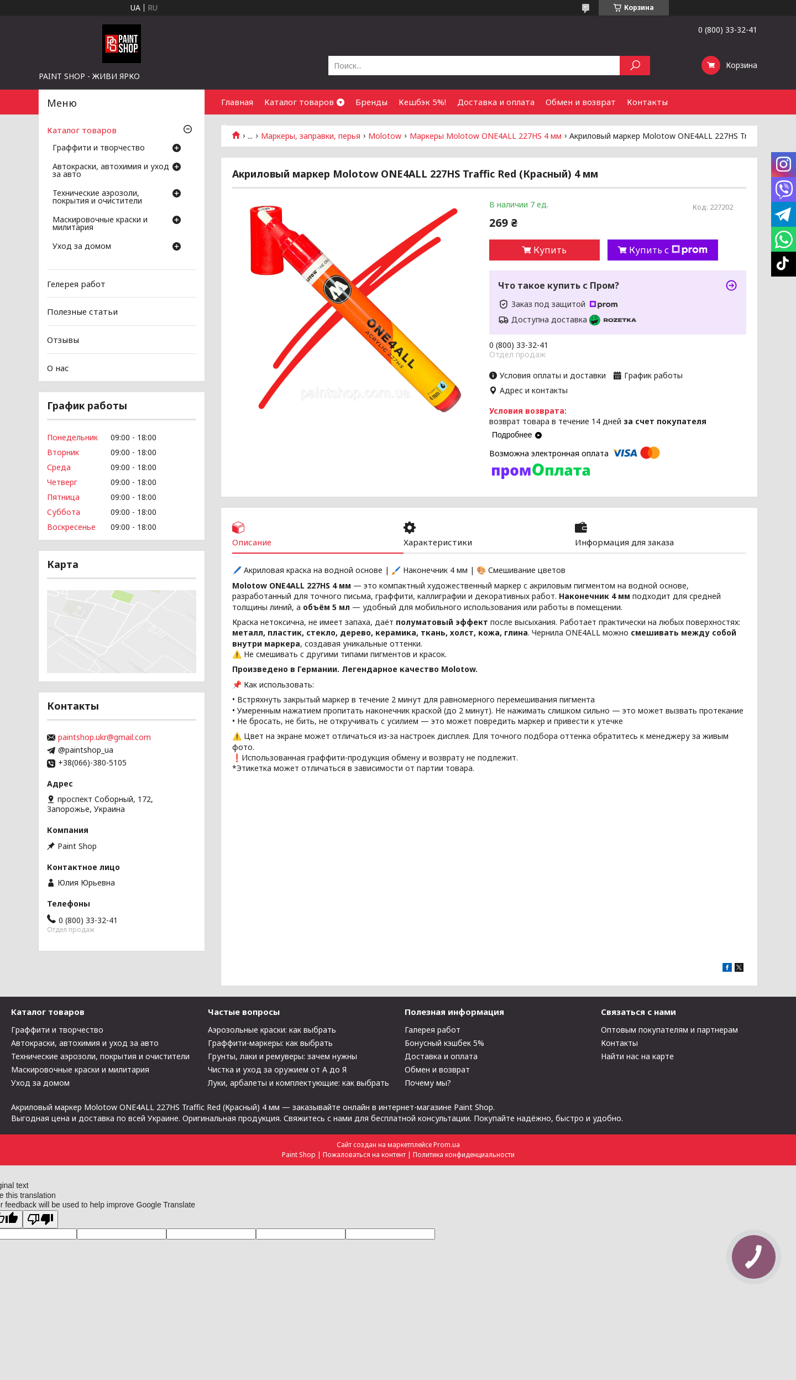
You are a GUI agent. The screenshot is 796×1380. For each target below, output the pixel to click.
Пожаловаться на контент (364, 1154)
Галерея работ (432, 1029)
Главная (237, 101)
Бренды (371, 101)
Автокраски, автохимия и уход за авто (111, 171)
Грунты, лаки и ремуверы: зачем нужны (282, 1056)
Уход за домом (82, 246)
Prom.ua (446, 1144)
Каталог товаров (299, 101)
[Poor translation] (40, 1219)
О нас (58, 367)
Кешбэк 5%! (422, 101)
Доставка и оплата (496, 101)
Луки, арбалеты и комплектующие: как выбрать (298, 1082)
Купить (550, 250)
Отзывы (63, 339)
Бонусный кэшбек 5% (444, 1043)
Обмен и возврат (581, 101)
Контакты (647, 101)
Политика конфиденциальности (464, 1154)
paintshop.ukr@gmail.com (104, 737)
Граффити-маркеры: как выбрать (270, 1043)
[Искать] (635, 65)
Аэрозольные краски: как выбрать (272, 1029)
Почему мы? (428, 1082)
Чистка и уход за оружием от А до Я (277, 1069)
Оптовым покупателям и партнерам (669, 1029)
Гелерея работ (76, 283)
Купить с (668, 250)
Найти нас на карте (637, 1056)
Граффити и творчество (99, 148)
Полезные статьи (82, 311)
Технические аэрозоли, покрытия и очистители (97, 197)
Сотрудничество (255, 126)
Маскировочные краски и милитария (100, 224)
